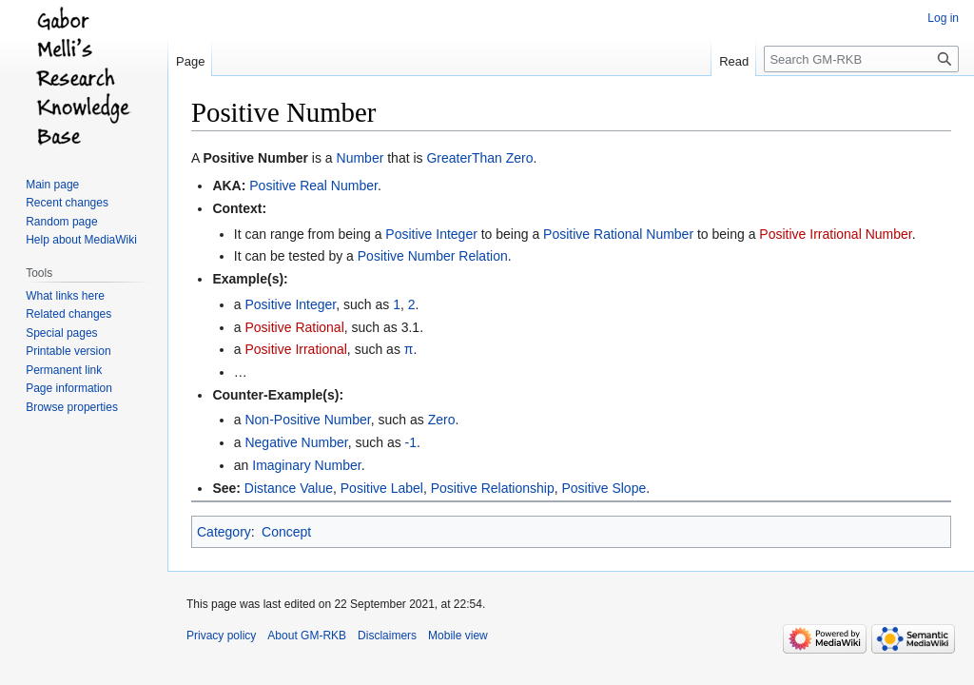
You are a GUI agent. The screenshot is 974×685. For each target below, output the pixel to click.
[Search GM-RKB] (861, 59)
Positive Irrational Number (835, 234)
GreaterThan (463, 158)
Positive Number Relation (433, 256)
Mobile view (458, 635)
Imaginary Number (306, 465)
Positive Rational (293, 327)
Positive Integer (431, 234)
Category (224, 531)
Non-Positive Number (307, 419)
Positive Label (382, 488)
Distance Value (288, 488)
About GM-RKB (306, 635)
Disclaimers (387, 635)
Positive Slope (603, 488)
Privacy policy (221, 635)
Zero (520, 158)
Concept (286, 531)
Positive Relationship (493, 488)
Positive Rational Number (618, 234)
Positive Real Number (313, 185)
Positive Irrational (295, 349)
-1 (411, 442)
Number (360, 158)
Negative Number (295, 442)
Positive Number (255, 158)
